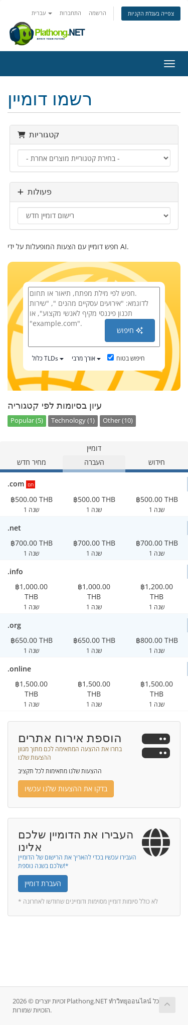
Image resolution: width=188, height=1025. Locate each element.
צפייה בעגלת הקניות (151, 13)
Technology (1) (73, 420)
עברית (42, 13)
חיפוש (130, 330)
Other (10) (118, 420)
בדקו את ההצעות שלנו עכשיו (66, 788)
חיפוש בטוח (126, 358)
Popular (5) (27, 420)
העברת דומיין (43, 883)
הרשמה (97, 13)
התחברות (70, 13)
